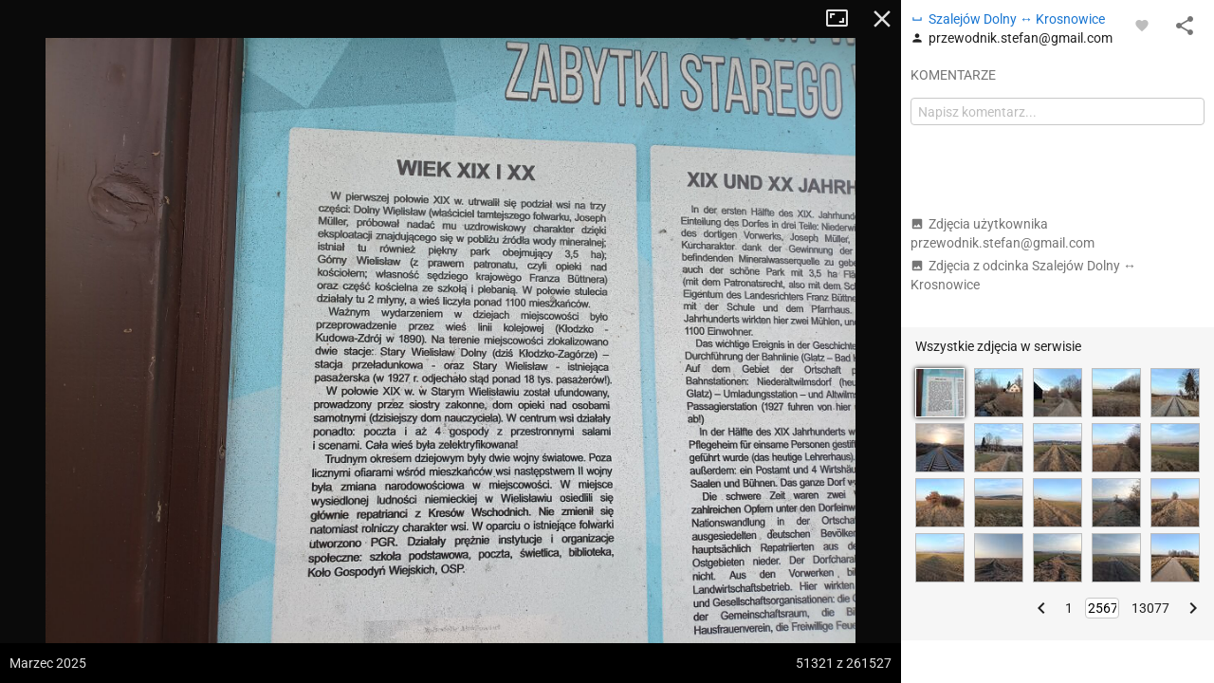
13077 (1150, 608)
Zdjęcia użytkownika (1002, 233)
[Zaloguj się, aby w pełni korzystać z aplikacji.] (1142, 24)
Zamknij (882, 19)
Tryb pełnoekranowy (844, 19)
